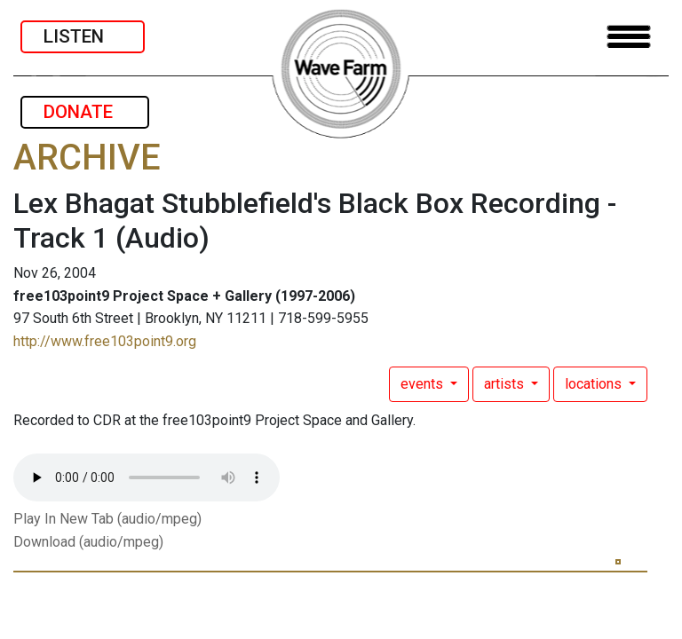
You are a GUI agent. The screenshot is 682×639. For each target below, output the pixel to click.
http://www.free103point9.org (104, 341)
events (423, 383)
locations (595, 383)
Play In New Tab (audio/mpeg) (107, 518)
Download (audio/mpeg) (88, 541)
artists (505, 383)
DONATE (85, 111)
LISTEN (83, 36)
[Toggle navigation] (629, 36)
